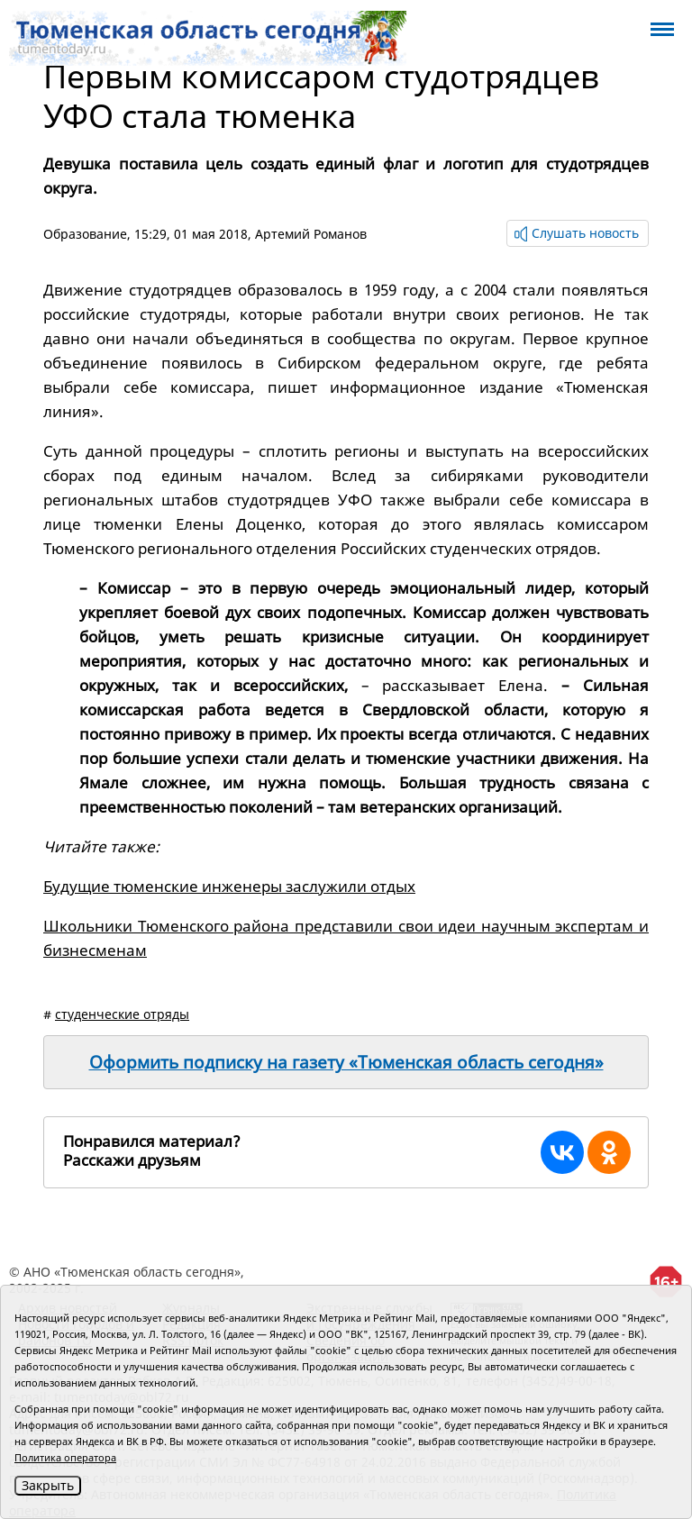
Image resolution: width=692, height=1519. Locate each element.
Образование (85, 233)
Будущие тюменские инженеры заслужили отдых (229, 886)
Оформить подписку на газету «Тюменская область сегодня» (346, 1062)
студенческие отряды (122, 1014)
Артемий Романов (311, 233)
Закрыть (48, 1485)
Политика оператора (65, 1457)
